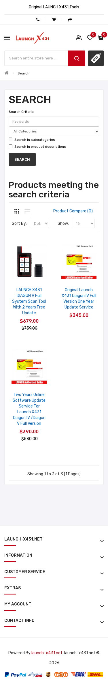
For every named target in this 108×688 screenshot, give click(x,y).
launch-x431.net (46, 652)
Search (23, 73)
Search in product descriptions (37, 146)
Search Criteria (21, 112)
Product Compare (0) (73, 211)
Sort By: (19, 223)
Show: (63, 223)
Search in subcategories (32, 139)
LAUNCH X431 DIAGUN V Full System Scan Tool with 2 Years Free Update (29, 301)
